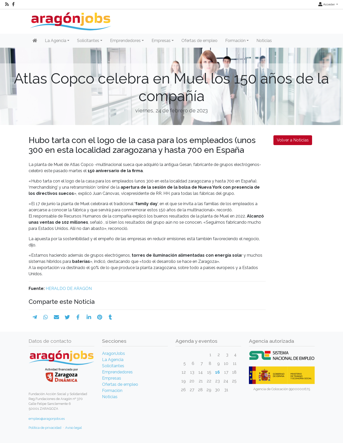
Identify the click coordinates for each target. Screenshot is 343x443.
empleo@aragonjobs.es (47, 419)
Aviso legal (73, 428)
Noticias (264, 40)
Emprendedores (117, 372)
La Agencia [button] (55, 40)
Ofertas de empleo (199, 40)
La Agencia (112, 359)
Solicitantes (113, 365)
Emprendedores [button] (125, 40)
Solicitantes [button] (88, 40)
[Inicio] (70, 19)
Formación (112, 390)
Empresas (111, 378)
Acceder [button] (327, 4)
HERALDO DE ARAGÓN (69, 288)
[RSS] (7, 4)
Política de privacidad (45, 428)
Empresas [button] (161, 40)
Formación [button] (235, 40)
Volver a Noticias (293, 140)
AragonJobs (113, 353)
